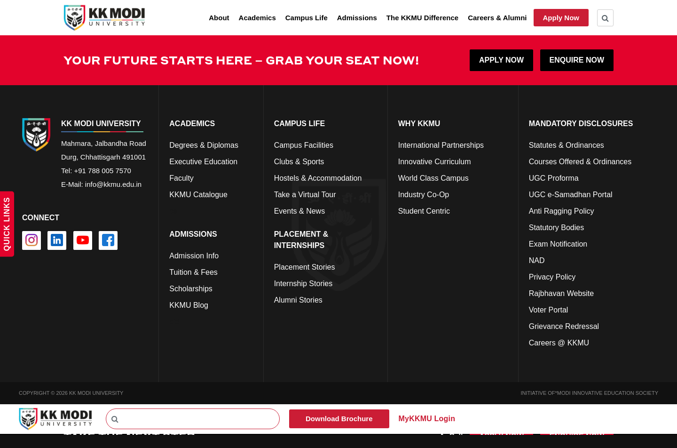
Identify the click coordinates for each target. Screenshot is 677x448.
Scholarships (191, 289)
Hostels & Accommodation (318, 178)
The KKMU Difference (422, 18)
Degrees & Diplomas (203, 145)
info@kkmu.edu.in (113, 184)
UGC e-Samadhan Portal (571, 195)
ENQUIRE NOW (577, 60)
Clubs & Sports (299, 162)
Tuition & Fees (193, 272)
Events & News (299, 211)
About (219, 18)
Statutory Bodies (556, 228)
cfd (174, 322)
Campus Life (306, 18)
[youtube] (82, 240)
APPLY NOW (501, 60)
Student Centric (424, 211)
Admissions (357, 18)
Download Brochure (339, 419)
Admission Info (194, 256)
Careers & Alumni (497, 18)
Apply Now (561, 18)
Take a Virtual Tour (305, 195)
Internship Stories (303, 284)
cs (173, 211)
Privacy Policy (552, 277)
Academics (257, 18)
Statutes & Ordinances (566, 145)
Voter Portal (548, 310)
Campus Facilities (303, 145)
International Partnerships (441, 145)
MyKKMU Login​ (427, 419)
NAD (537, 260)
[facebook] (108, 240)
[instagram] (31, 240)
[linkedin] (56, 240)
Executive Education (203, 162)
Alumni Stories (298, 300)
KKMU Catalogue (198, 195)
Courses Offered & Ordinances (580, 162)
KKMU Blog (188, 305)
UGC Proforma (554, 178)
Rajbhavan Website (561, 293)
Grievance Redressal (564, 326)
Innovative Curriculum (434, 162)
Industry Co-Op (423, 195)
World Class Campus (433, 178)
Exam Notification (558, 244)
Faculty (181, 178)
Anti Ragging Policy (561, 211)
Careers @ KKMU (559, 343)
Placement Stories (304, 267)
